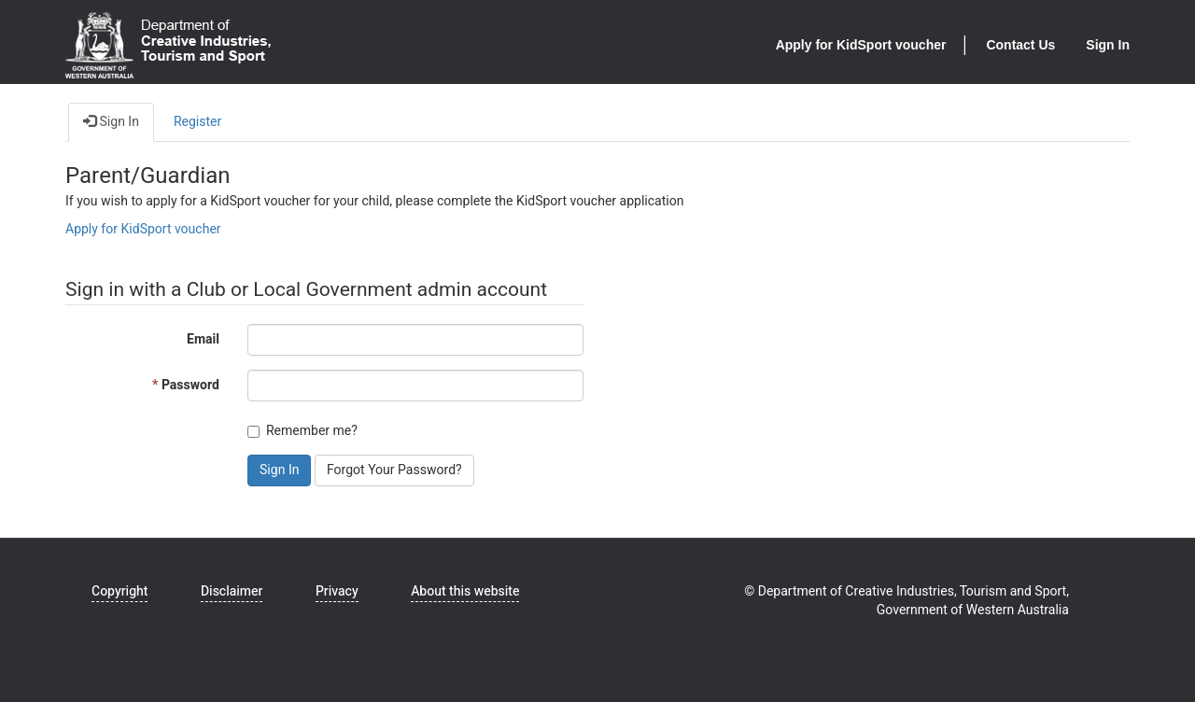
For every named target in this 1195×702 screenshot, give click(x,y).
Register (197, 122)
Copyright (119, 591)
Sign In (1108, 44)
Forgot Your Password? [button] (394, 470)
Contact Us (1020, 44)
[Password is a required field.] (415, 385)
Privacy (337, 591)
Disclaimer (231, 591)
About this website (465, 591)
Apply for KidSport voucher (861, 44)
